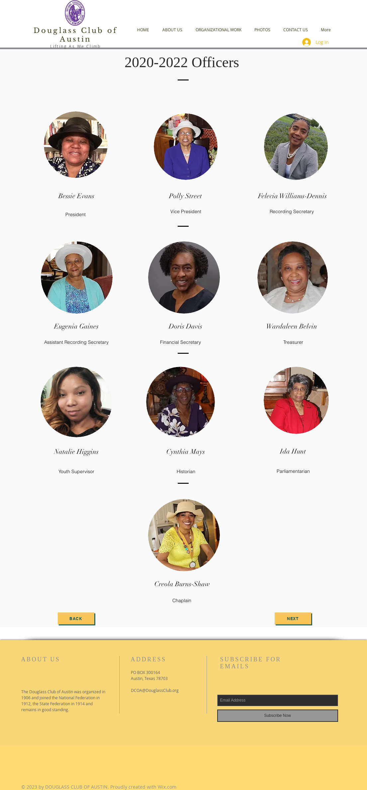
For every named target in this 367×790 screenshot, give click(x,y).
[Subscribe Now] (277, 716)
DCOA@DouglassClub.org (155, 690)
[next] (293, 618)
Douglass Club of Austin (76, 35)
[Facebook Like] (62, 739)
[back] (76, 618)
